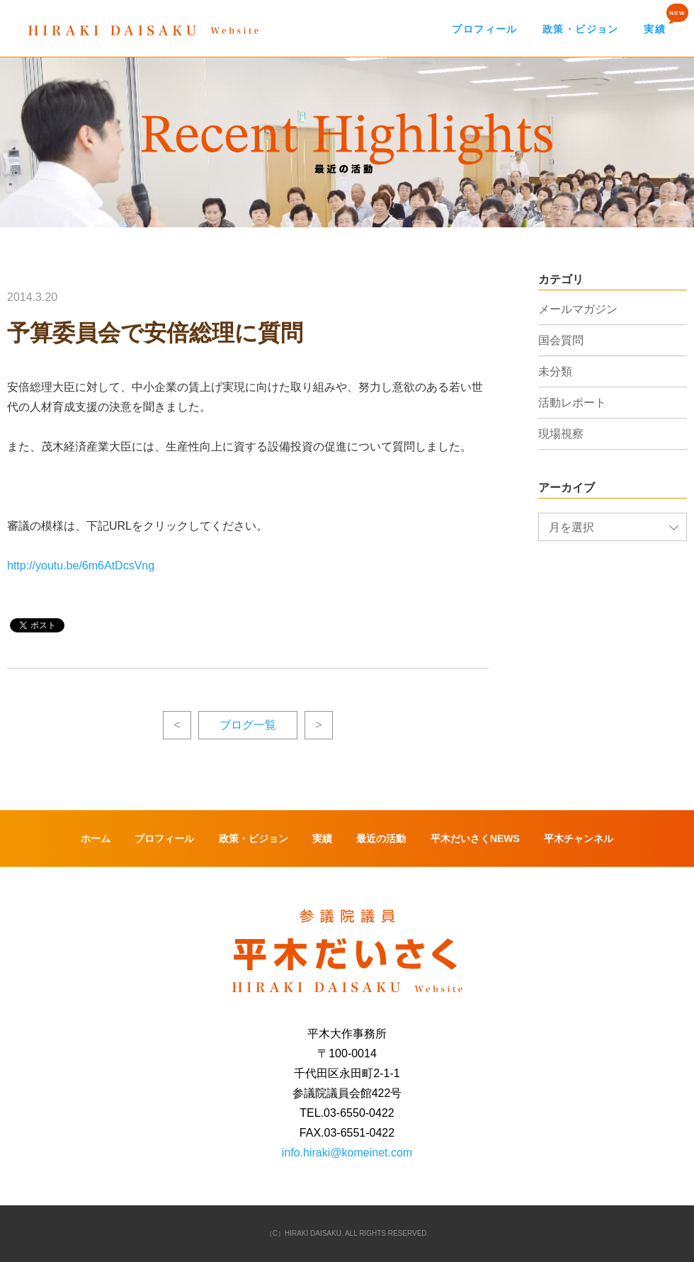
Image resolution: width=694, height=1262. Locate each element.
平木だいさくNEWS (475, 838)
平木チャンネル (578, 838)
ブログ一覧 (248, 725)
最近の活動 (381, 838)
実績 (655, 29)
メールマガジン (578, 309)
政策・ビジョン (580, 29)
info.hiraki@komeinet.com (347, 1153)
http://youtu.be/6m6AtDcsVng (80, 565)
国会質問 (561, 340)
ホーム (95, 838)
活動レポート (572, 403)
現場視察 (561, 434)
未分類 (555, 371)
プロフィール (484, 29)
